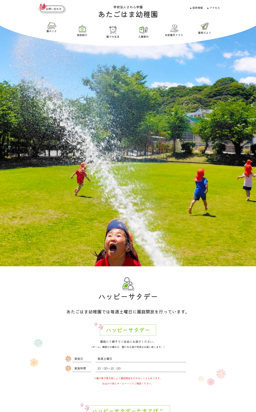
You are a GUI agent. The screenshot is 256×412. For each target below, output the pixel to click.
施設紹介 (82, 30)
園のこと (51, 27)
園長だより (204, 28)
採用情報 (197, 8)
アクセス (214, 8)
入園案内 (143, 31)
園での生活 (112, 31)
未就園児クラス (174, 30)
